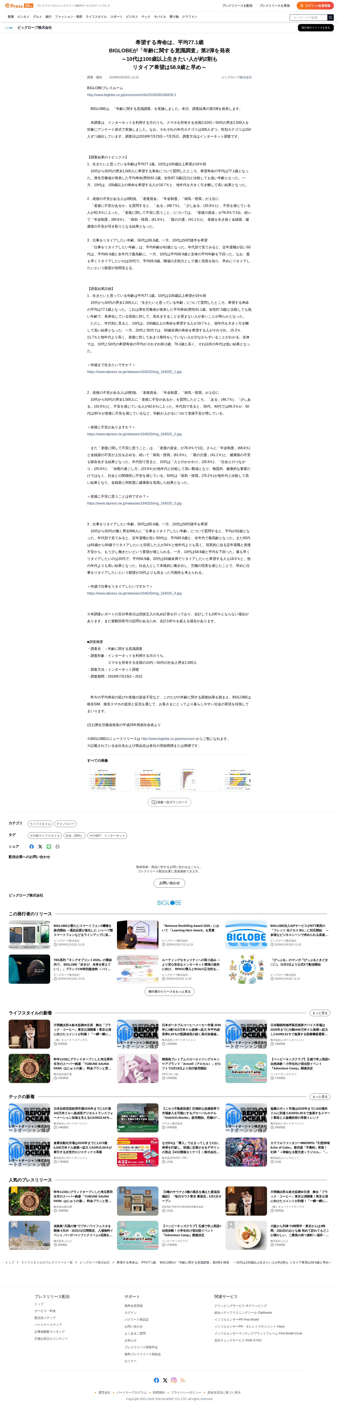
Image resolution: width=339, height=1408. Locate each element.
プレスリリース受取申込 (141, 1347)
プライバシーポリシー (186, 1392)
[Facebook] (31, 846)
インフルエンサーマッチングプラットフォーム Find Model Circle (258, 1333)
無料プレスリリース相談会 (143, 1354)
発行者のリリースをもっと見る (169, 991)
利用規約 (159, 1392)
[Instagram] (173, 1380)
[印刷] (57, 846)
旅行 (48, 17)
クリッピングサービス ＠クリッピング (240, 1305)
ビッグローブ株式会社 (237, 77)
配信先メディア (45, 1318)
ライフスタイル (96, 17)
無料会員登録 (134, 1305)
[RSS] (182, 1380)
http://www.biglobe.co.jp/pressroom (168, 739)
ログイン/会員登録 (315, 5)
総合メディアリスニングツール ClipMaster (243, 1312)
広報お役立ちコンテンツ (51, 1338)
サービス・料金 (45, 1311)
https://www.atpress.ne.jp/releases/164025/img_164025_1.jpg (134, 372)
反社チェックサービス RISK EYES (238, 1340)
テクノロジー (65, 824)
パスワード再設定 (137, 1319)
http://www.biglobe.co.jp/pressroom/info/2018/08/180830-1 (131, 95)
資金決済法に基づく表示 (224, 1392)
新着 (11, 17)
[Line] (49, 846)
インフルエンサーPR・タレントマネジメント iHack (249, 1326)
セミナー (131, 1361)
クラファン (189, 17)
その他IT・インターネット (107, 835)
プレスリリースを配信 (237, 5)
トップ (9, 1262)
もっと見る (320, 1013)
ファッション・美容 (68, 17)
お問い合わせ (169, 883)
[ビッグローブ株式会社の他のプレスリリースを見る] (316, 27)
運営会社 (104, 1392)
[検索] (330, 17)
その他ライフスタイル (45, 835)
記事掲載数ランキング (50, 1331)
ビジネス (132, 17)
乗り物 (174, 17)
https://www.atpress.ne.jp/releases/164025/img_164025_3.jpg (134, 503)
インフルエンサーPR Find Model (236, 1319)
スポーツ (116, 17)
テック (145, 17)
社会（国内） (75, 835)
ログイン (131, 1312)
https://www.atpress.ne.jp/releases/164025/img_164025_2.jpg (134, 434)
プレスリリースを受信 (274, 5)
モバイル (160, 17)
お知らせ (131, 1340)
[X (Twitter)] (40, 846)
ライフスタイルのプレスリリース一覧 (47, 1262)
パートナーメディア (48, 1324)
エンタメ (23, 17)
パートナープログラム (132, 1392)
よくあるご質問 (135, 1333)
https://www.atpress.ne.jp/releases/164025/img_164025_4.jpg (134, 593)
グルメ (37, 17)
